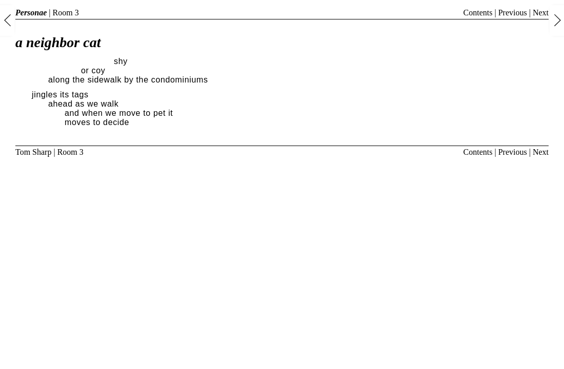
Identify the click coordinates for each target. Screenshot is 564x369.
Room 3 (66, 12)
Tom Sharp (33, 152)
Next (541, 12)
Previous (512, 12)
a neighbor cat (57, 42)
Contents (478, 12)
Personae (31, 12)
